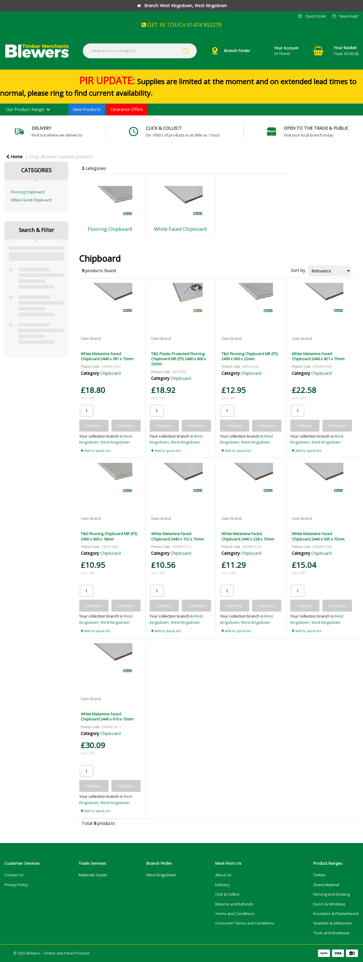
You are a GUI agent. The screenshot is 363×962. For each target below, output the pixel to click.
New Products (87, 109)
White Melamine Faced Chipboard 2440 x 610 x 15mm (107, 716)
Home (14, 156)
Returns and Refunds (234, 904)
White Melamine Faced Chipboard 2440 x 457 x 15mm (318, 356)
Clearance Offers (127, 109)
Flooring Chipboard (27, 192)
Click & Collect (227, 894)
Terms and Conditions (235, 913)
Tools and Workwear (331, 933)
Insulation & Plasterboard (336, 913)
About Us (223, 875)
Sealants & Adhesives (332, 923)
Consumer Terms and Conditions (244, 923)
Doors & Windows (329, 904)
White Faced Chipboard (31, 200)
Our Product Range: (25, 109)
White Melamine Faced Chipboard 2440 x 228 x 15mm (247, 536)
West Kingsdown (161, 875)
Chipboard (110, 373)
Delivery (222, 884)
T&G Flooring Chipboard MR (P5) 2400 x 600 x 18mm (109, 536)
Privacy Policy (16, 884)
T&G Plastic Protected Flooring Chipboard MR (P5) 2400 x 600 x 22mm (178, 359)
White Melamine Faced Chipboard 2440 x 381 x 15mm (107, 356)
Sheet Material (326, 884)
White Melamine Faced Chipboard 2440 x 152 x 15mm (177, 536)
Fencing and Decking (331, 894)
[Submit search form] (186, 51)
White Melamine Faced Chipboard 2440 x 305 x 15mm (318, 536)
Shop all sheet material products (61, 156)
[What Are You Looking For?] (140, 50)
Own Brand (91, 338)
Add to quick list (95, 450)
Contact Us (14, 875)
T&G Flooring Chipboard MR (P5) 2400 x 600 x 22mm (249, 356)
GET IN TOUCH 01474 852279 (181, 24)
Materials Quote (93, 875)
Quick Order (315, 16)
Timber (319, 875)
